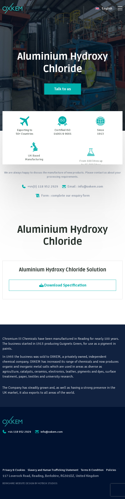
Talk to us (62, 88)
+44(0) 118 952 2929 (40, 186)
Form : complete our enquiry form (63, 196)
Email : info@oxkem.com (82, 186)
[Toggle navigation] (120, 8)
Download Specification (62, 285)
